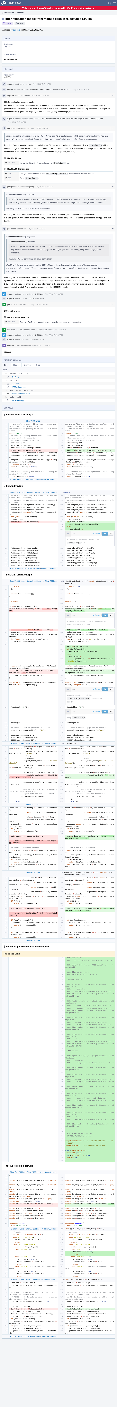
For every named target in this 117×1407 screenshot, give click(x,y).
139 (8, 173)
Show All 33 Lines (33, 421)
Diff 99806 (39, 335)
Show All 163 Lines (33, 1229)
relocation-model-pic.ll (20, 394)
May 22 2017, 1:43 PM (39, 305)
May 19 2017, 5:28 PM (40, 96)
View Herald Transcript (62, 89)
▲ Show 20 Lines (16, 480)
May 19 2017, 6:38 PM (39, 128)
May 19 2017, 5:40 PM (17, 122)
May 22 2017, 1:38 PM (54, 294)
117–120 (10, 163)
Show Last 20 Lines (48, 480)
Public (21, 23)
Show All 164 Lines (33, 743)
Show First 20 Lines (17, 492)
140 (8, 178)
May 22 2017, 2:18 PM (41, 345)
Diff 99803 (39, 294)
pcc (9, 47)
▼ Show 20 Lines (49, 492)
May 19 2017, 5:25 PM (42, 84)
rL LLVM (7, 77)
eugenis (16, 30)
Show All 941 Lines (32, 569)
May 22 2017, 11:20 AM (37, 229)
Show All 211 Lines (32, 1336)
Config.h (15, 377)
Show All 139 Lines (32, 480)
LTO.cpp (15, 384)
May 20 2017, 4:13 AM (44, 187)
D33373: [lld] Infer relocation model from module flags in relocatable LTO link (68, 119)
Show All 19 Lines (33, 872)
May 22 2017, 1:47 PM (54, 335)
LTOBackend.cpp (19, 387)
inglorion (34, 89)
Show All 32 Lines (33, 805)
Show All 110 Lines (34, 581)
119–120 (10, 322)
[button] (114, 3)
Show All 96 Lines (34, 1172)
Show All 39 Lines (33, 940)
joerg (9, 187)
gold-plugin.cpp (18, 400)
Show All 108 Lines (34, 492)
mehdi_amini (44, 89)
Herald (10, 89)
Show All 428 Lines (33, 1280)
